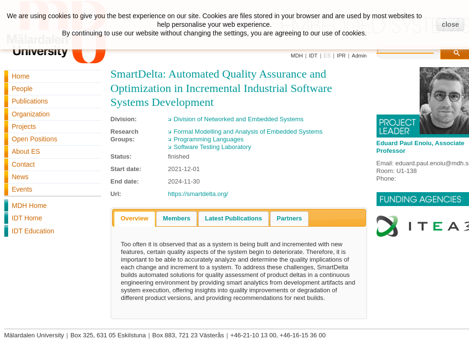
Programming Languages (209, 139)
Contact (23, 164)
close (450, 24)
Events (22, 189)
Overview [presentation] (135, 218)
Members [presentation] (176, 218)
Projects (24, 126)
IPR (341, 55)
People (22, 88)
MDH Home (29, 205)
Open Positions (34, 139)
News (20, 177)
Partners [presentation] (289, 218)
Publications (30, 101)
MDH (297, 55)
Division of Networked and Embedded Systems (239, 119)
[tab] (134, 219)
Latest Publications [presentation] (233, 218)
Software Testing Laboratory (213, 146)
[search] (415, 51)
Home (21, 76)
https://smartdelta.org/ (198, 193)
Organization (31, 114)
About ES (26, 151)
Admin (359, 55)
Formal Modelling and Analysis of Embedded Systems (248, 131)
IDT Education (33, 231)
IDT (313, 55)
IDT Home (27, 218)
